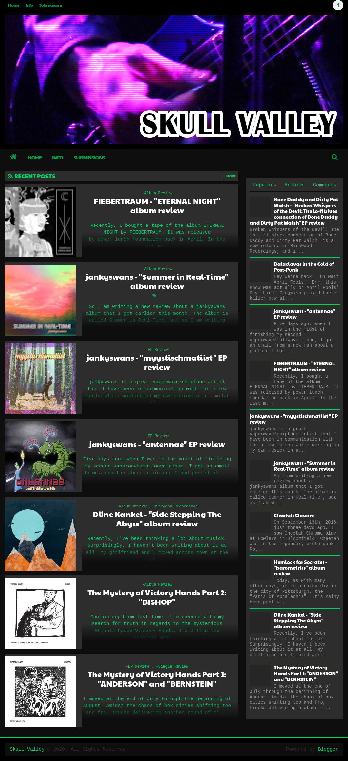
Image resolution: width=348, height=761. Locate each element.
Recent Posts (31, 176)
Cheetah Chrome (294, 515)
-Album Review (157, 193)
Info (29, 5)
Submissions (50, 5)
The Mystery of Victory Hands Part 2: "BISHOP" (157, 597)
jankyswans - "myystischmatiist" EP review (156, 362)
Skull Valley (27, 749)
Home (13, 5)
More (231, 176)
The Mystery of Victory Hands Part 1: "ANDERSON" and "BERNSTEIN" (157, 678)
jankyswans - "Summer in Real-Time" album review (157, 281)
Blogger (328, 749)
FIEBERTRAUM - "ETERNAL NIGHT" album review (157, 205)
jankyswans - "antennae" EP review (157, 444)
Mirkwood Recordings (176, 506)
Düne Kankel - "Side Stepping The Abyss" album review (157, 518)
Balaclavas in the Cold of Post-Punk (304, 266)
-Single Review (172, 666)
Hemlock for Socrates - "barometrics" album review (300, 567)
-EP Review (157, 350)
